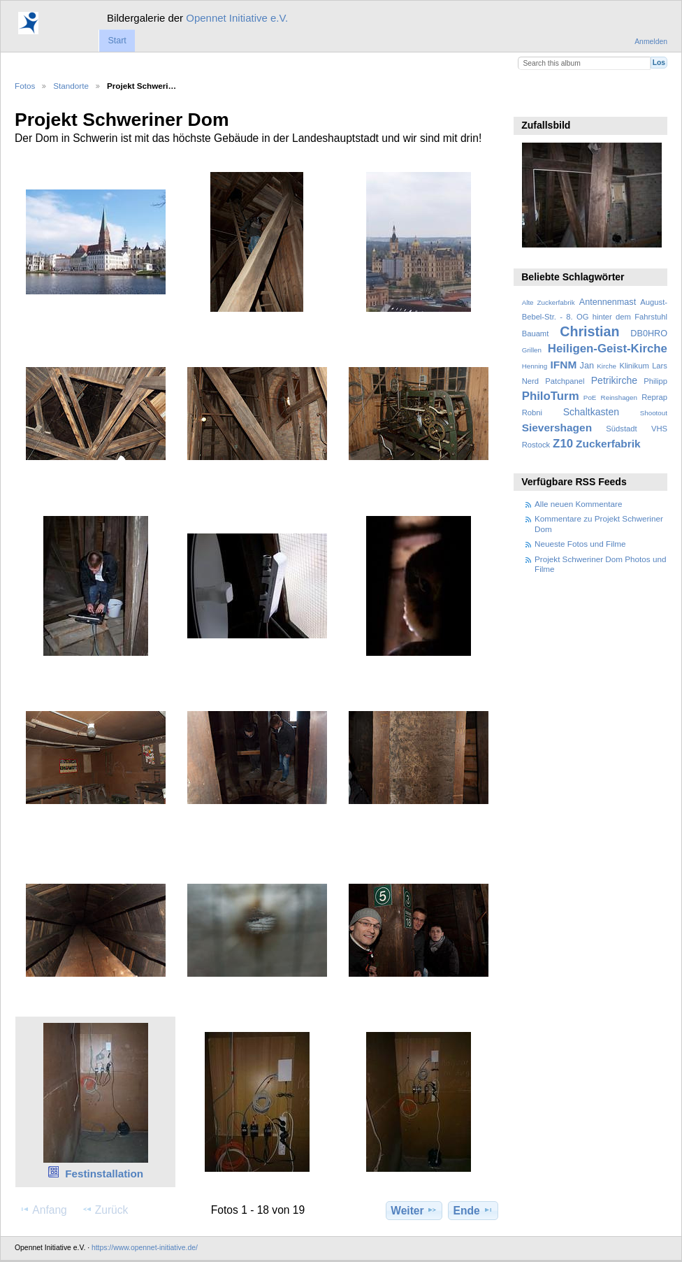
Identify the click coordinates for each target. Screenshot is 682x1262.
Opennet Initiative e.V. (237, 18)
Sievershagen (557, 427)
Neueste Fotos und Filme (580, 543)
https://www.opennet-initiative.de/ (145, 1248)
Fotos (25, 85)
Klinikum (633, 365)
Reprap (654, 397)
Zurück (105, 1209)
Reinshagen (619, 397)
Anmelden (650, 41)
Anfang (43, 1209)
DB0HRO (648, 333)
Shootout (653, 413)
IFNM (564, 365)
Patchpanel (564, 381)
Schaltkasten (591, 411)
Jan (587, 366)
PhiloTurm (550, 396)
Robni (532, 412)
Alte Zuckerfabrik (548, 302)
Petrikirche (614, 380)
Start (117, 40)
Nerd (530, 381)
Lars (659, 365)
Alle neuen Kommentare (578, 503)
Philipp (655, 381)
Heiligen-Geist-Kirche (607, 348)
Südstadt (621, 428)
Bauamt (535, 333)
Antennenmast (607, 302)
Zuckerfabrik (608, 444)
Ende (473, 1210)
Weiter (414, 1210)
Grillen (532, 350)
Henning (535, 366)
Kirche (606, 366)
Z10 (563, 443)
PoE (590, 397)
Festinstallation (104, 1173)
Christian (589, 331)
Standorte (71, 85)
